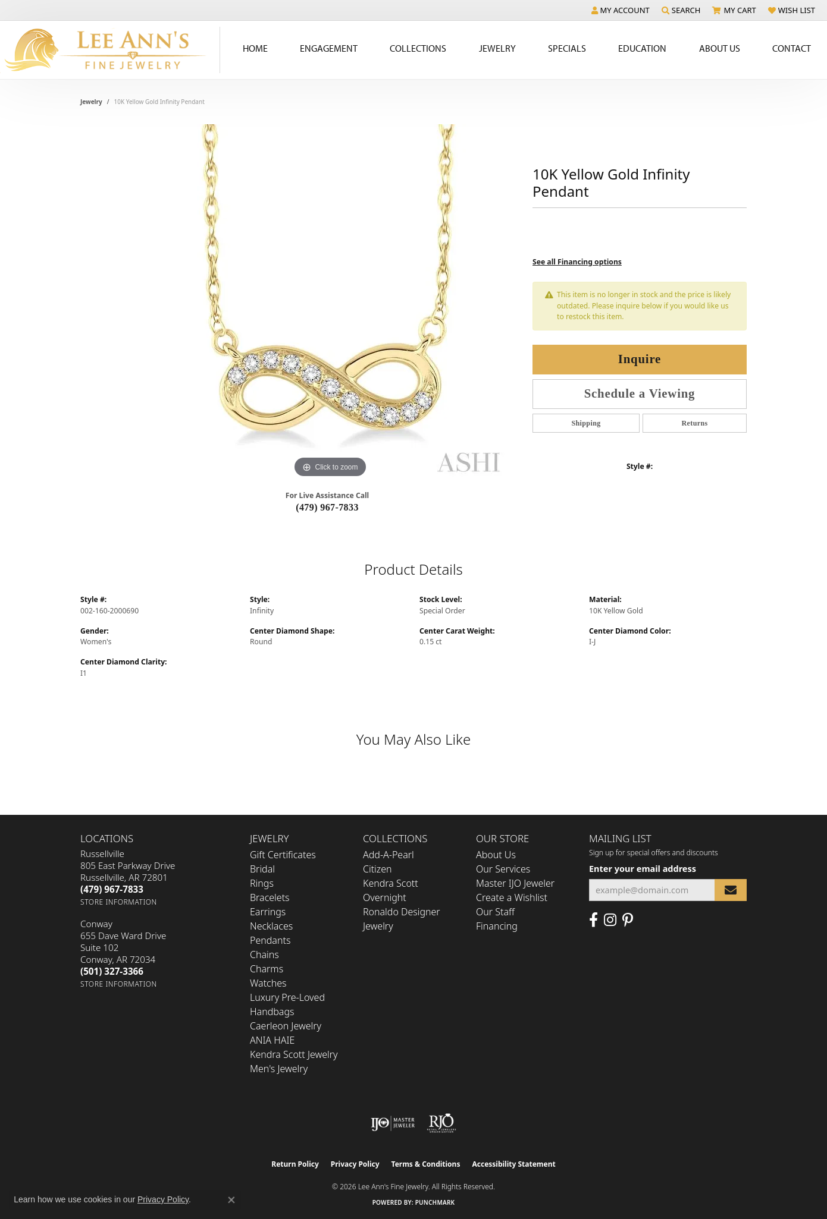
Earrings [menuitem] (268, 911)
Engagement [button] (329, 48)
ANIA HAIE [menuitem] (272, 1040)
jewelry (91, 101)
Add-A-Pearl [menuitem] (388, 854)
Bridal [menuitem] (262, 868)
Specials (567, 48)
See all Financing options (577, 262)
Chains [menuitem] (264, 954)
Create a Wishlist (511, 897)
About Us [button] (719, 48)
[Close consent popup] (231, 1200)
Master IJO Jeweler (515, 883)
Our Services (503, 868)
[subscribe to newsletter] (731, 890)
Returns (694, 423)
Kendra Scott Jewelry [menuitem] (294, 1054)
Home (255, 48)
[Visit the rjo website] (441, 1123)
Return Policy (295, 1164)
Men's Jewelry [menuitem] (279, 1068)
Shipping (585, 423)
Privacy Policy (355, 1164)
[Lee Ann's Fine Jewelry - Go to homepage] (110, 50)
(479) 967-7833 (327, 507)
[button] (620, 10)
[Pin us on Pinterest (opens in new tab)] (627, 920)
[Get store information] (118, 902)
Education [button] (642, 48)
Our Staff (495, 911)
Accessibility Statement (513, 1164)
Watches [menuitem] (268, 983)
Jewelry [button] (497, 48)
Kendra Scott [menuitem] (390, 883)
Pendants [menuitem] (270, 940)
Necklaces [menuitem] (271, 926)
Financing (497, 926)
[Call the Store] (111, 889)
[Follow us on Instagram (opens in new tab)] (610, 920)
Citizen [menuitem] (377, 868)
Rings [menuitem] (262, 883)
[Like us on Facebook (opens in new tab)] (593, 920)
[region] (330, 302)
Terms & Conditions (426, 1164)
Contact (791, 48)
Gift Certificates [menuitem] (283, 854)
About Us (496, 854)
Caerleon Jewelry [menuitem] (285, 1025)
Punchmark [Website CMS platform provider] (435, 1202)
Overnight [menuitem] (384, 897)
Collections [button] (418, 48)
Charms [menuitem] (266, 968)
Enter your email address (642, 868)
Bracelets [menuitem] (270, 897)
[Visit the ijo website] (393, 1123)
